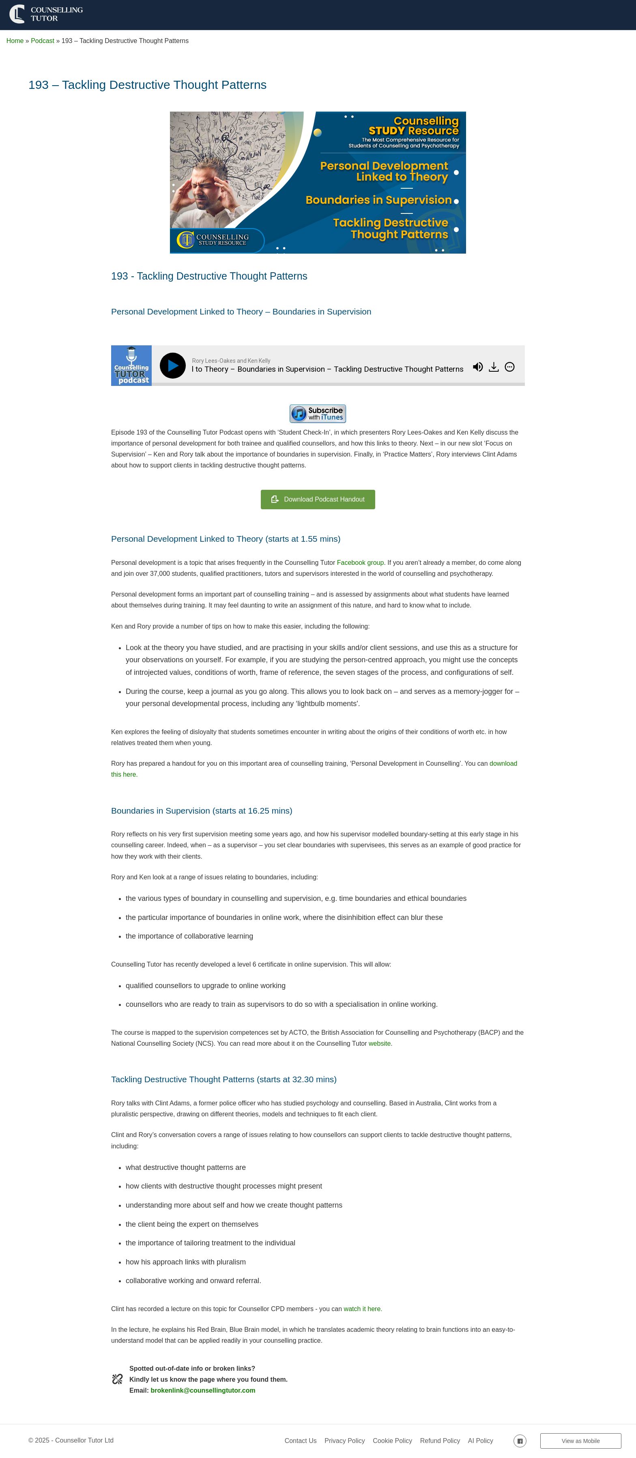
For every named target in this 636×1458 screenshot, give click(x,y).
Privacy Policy (344, 1440)
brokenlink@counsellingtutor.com (202, 1390)
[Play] (174, 366)
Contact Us (301, 1440)
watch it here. (363, 1308)
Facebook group (360, 562)
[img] (510, 367)
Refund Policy (440, 1440)
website (380, 1043)
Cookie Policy (392, 1440)
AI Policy (480, 1440)
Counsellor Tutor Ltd (84, 1440)
